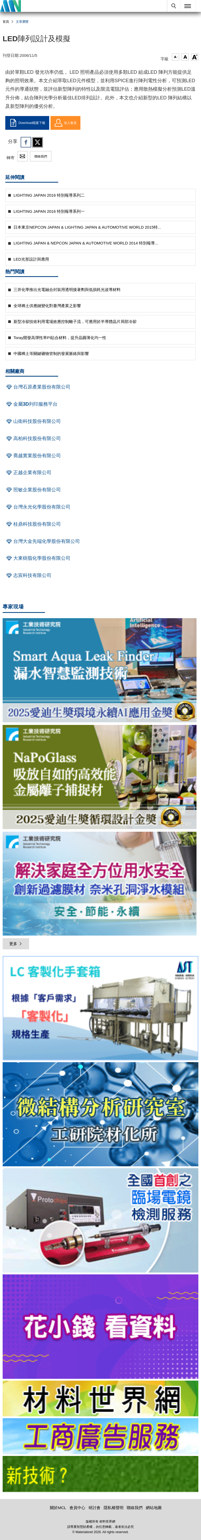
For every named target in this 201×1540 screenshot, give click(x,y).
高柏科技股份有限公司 (33, 438)
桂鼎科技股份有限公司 (33, 524)
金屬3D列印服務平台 (31, 404)
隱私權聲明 (114, 1507)
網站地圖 (154, 1507)
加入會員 (65, 123)
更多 (15, 943)
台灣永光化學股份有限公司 (37, 507)
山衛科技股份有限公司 (33, 421)
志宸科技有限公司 (28, 575)
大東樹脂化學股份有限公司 (37, 558)
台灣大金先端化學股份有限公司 (42, 541)
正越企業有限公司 (28, 472)
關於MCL (58, 1507)
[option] (100, 1009)
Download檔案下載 (27, 123)
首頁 (6, 22)
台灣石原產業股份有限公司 (37, 387)
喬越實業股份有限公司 (33, 455)
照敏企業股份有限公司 (33, 489)
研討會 (94, 1507)
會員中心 (77, 1507)
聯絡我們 (40, 156)
